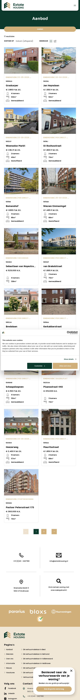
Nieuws (9, 668)
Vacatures (10, 672)
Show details (69, 359)
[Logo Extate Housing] (14, 634)
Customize (39, 366)
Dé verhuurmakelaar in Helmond (36, 654)
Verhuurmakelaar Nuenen (33, 677)
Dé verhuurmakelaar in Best (34, 649)
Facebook (10, 688)
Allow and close (65, 366)
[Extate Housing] (14, 5)
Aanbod (9, 649)
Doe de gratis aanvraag (54, 689)
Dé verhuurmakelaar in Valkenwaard (38, 659)
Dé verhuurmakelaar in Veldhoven (37, 663)
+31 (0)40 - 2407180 (21, 557)
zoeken (40, 29)
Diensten (9, 654)
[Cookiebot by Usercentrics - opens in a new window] (68, 332)
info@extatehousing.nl (59, 557)
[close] (71, 671)
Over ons (9, 659)
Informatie (10, 663)
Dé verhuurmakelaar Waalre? (35, 668)
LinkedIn (9, 693)
